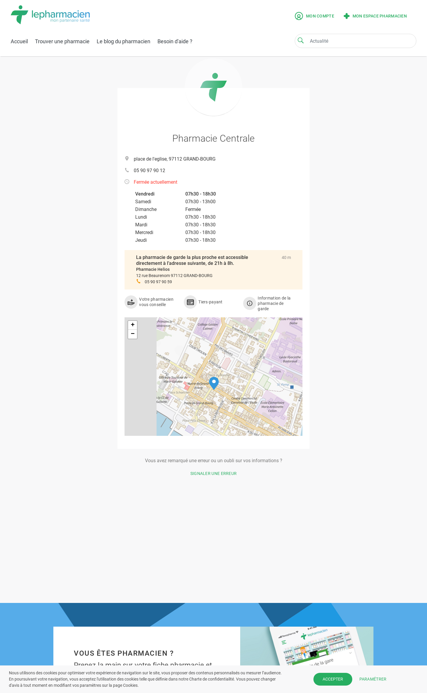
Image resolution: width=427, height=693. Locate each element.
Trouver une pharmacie (62, 41)
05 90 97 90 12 (149, 170)
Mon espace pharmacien (375, 16)
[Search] (301, 40)
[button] (214, 383)
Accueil (19, 41)
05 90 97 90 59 (158, 281)
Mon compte (314, 16)
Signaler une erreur (213, 473)
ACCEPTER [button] (333, 679)
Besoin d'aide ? (174, 41)
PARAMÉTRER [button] (373, 679)
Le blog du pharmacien (123, 41)
